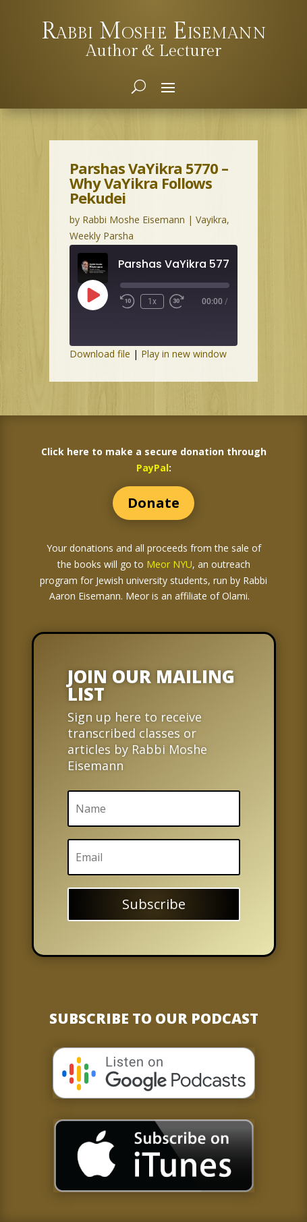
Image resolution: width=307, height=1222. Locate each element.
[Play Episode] (92, 295)
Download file (99, 353)
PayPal (152, 467)
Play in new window (184, 353)
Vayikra (211, 219)
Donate (153, 503)
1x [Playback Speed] (152, 301)
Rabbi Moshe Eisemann (133, 219)
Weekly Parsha (101, 235)
